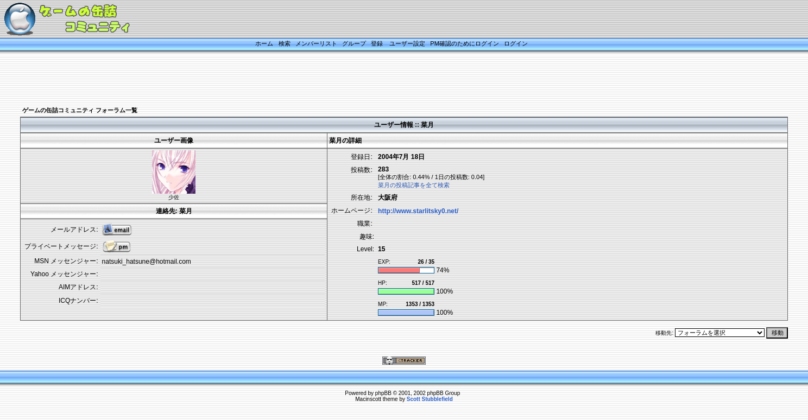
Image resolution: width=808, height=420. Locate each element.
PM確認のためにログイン (464, 43)
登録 (377, 43)
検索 (285, 43)
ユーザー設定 (407, 43)
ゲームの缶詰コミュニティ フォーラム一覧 (79, 110)
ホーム (264, 43)
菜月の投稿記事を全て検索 (414, 185)
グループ (354, 43)
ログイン (516, 43)
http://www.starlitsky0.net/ (418, 211)
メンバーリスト (316, 43)
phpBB (383, 393)
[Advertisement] (390, 79)
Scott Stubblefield (430, 399)
